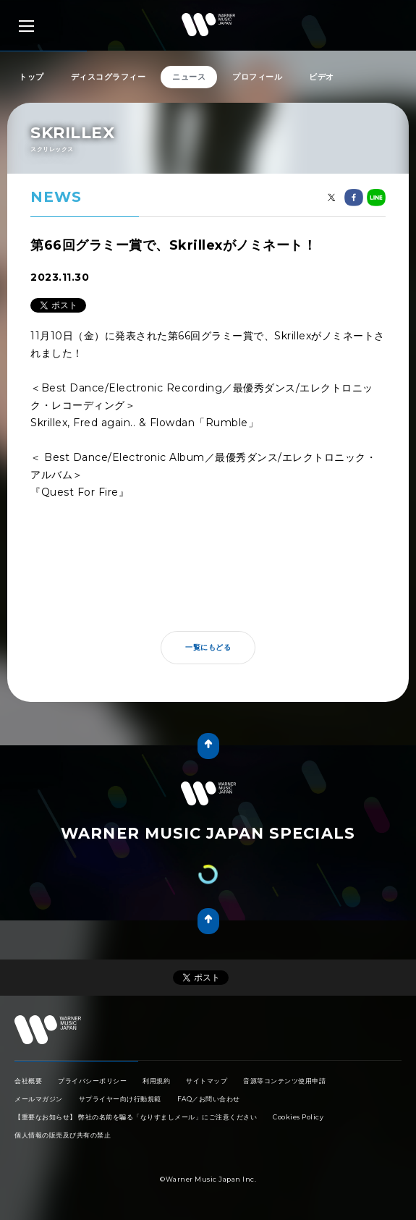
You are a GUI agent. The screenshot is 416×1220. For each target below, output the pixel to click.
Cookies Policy (298, 1117)
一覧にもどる (208, 647)
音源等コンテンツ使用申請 (284, 1081)
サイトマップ (206, 1081)
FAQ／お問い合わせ (208, 1099)
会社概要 (28, 1081)
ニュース (188, 77)
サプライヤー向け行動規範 (120, 1099)
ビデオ (321, 77)
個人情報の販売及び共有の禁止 (62, 1135)
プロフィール (257, 77)
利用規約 (156, 1081)
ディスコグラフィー (108, 77)
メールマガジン (38, 1099)
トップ (31, 77)
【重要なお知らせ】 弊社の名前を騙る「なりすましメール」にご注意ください (135, 1117)
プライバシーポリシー (92, 1081)
